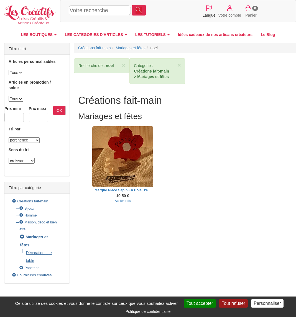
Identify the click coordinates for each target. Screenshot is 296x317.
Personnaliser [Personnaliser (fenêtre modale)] (267, 303)
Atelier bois (123, 200)
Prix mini (12, 108)
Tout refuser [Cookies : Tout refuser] (233, 303)
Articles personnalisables (32, 61)
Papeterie (31, 268)
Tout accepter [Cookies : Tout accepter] (200, 303)
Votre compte (229, 10)
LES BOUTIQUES (39, 34)
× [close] (123, 65)
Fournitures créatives (34, 275)
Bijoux (29, 208)
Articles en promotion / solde (30, 85)
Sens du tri (19, 150)
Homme (30, 215)
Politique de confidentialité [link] (148, 311)
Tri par (15, 129)
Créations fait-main (32, 201)
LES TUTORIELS (152, 34)
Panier (251, 10)
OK (59, 110)
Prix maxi (37, 108)
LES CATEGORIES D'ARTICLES (96, 34)
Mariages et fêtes (130, 48)
